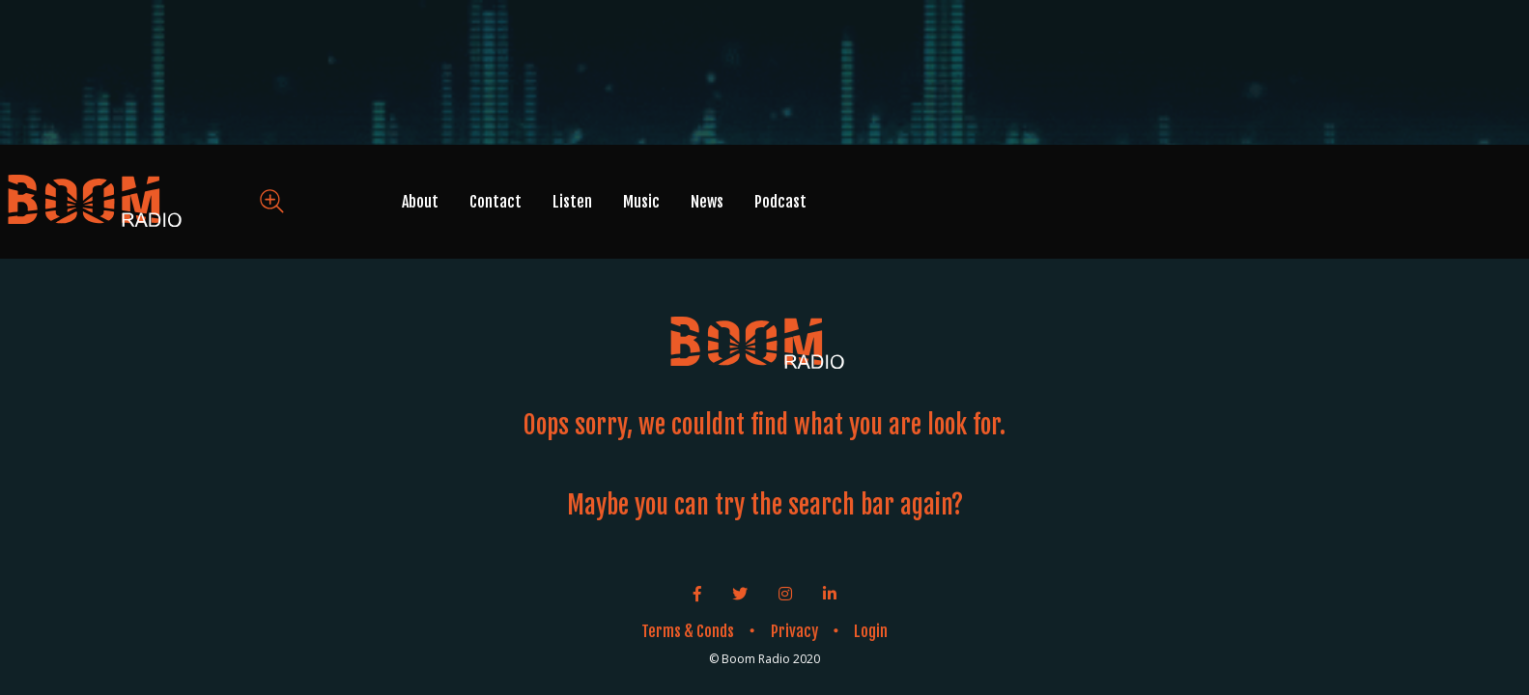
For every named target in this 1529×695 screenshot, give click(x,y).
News (707, 201)
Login (871, 631)
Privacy (794, 631)
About (420, 201)
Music (641, 201)
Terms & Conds (687, 631)
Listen (572, 201)
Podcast (780, 201)
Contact (495, 201)
